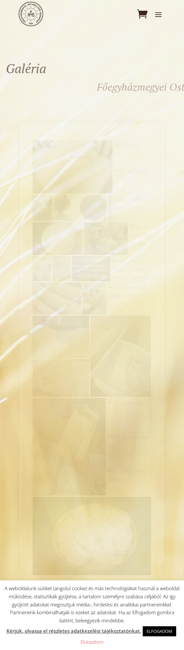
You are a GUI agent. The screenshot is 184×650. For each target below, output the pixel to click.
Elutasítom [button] (92, 642)
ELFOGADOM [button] (159, 631)
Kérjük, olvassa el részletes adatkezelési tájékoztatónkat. (74, 631)
